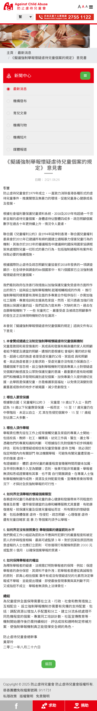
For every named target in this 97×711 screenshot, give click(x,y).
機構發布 (20, 101)
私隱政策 (10, 696)
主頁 (10, 53)
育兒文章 (20, 113)
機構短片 (20, 137)
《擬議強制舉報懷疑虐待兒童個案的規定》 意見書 (49, 58)
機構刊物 (20, 125)
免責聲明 (43, 696)
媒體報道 (20, 149)
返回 (48, 664)
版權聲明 (26, 696)
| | (25, 17)
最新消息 (24, 53)
